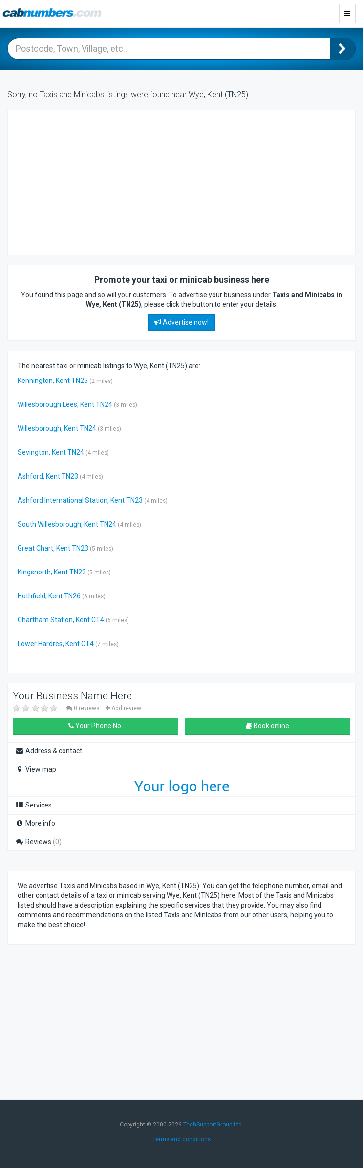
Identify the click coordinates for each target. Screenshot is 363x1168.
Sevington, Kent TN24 (51, 452)
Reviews (38, 842)
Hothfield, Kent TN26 (49, 596)
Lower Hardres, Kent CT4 (56, 644)
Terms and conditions (181, 1139)
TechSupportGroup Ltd (212, 1124)
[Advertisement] (96, 181)
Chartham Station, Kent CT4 (61, 620)
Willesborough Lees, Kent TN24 (65, 404)
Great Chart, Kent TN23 (53, 548)
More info (35, 823)
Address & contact (48, 751)
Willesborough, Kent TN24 (57, 428)
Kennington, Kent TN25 (53, 380)
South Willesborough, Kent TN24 (67, 524)
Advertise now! (181, 322)
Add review (123, 708)
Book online (267, 726)
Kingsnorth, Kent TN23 (52, 572)
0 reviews (83, 708)
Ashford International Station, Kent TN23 (80, 500)
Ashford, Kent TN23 (48, 476)
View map (35, 769)
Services (33, 805)
